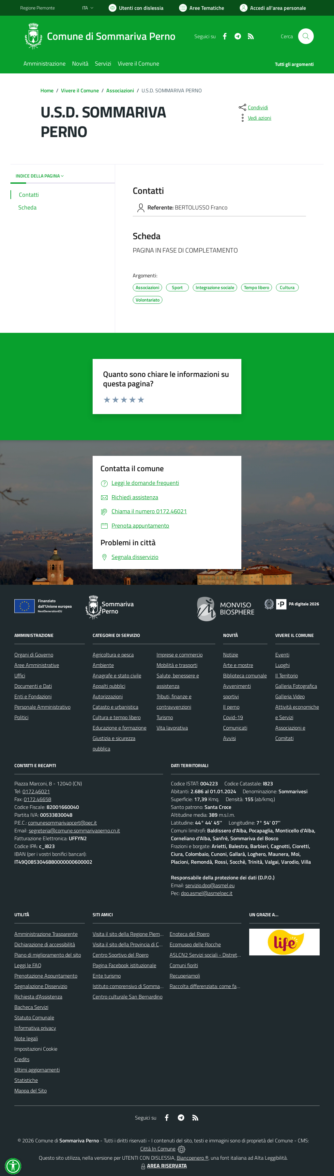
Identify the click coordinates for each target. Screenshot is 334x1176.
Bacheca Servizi (31, 1007)
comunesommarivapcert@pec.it (62, 823)
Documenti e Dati (33, 686)
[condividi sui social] (252, 107)
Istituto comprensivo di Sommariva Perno (137, 986)
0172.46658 (37, 799)
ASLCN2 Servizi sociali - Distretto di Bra (212, 955)
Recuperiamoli (185, 976)
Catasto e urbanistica (115, 707)
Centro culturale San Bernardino (127, 996)
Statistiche (26, 1080)
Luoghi (282, 665)
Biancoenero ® (192, 1158)
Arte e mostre (238, 665)
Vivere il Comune (80, 90)
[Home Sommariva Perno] (101, 36)
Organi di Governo (33, 654)
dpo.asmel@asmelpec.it (207, 893)
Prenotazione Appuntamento (45, 976)
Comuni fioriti (184, 965)
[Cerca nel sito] (306, 36)
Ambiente (103, 665)
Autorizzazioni (108, 696)
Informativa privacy (35, 1028)
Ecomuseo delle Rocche (195, 944)
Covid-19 (233, 717)
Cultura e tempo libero (117, 717)
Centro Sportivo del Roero (120, 955)
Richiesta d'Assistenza (38, 996)
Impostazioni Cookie (35, 1049)
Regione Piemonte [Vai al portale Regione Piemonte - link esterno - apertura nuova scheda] (37, 7)
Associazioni (120, 90)
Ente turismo (107, 976)
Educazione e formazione (119, 728)
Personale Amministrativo (42, 707)
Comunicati (235, 728)
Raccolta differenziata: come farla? (207, 986)
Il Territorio (286, 675)
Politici (21, 717)
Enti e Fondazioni (33, 696)
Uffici (19, 675)
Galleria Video (290, 696)
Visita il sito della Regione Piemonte (131, 934)
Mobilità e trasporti (177, 665)
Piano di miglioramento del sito (47, 955)
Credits (21, 1059)
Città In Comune (157, 1149)
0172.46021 (36, 791)
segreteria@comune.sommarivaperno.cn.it (74, 830)
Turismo (165, 717)
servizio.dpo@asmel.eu (210, 885)
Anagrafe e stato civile (117, 675)
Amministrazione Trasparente (46, 934)
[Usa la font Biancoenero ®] (136, 8)
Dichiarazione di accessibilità (44, 944)
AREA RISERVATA (163, 1165)
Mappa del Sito (30, 1090)
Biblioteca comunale (245, 675)
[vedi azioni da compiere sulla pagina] (254, 118)
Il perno (231, 707)
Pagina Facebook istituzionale (124, 965)
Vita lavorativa (172, 728)
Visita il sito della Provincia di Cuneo (131, 944)
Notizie (230, 654)
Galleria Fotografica (296, 686)
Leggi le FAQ (27, 965)
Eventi (282, 654)
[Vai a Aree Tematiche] (201, 8)
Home (46, 90)
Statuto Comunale (34, 1017)
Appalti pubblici (109, 686)
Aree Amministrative (36, 665)
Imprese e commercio (180, 654)
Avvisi (229, 738)
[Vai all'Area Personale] (273, 8)
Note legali (26, 1038)
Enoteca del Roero (189, 934)
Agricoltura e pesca (113, 654)
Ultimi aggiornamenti (37, 1070)
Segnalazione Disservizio (40, 986)
